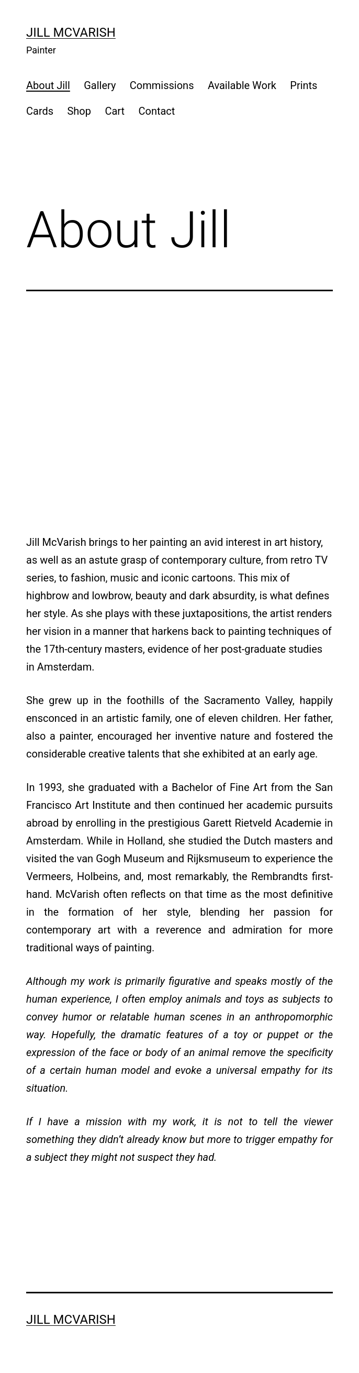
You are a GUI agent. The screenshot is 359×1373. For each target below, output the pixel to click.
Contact (156, 111)
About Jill (48, 85)
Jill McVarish (71, 32)
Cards (39, 111)
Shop (79, 111)
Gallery (100, 85)
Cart (115, 111)
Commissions (162, 85)
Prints (303, 85)
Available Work (242, 85)
